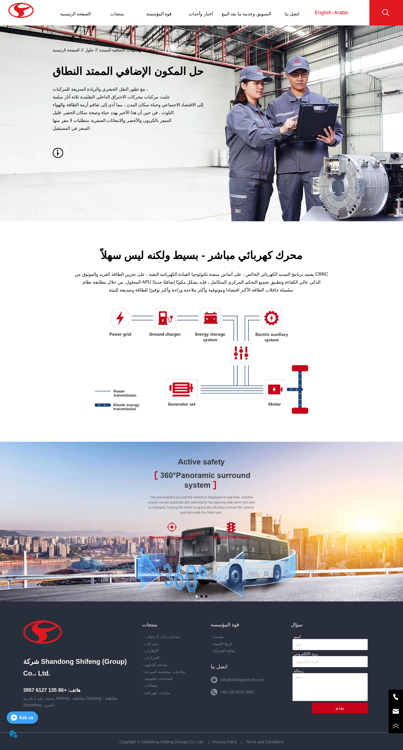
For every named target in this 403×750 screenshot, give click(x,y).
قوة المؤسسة (159, 13)
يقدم (340, 708)
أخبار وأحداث (200, 13)
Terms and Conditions (264, 742)
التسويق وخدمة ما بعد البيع (246, 13)
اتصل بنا (292, 13)
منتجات (117, 13)
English (324, 12)
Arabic (340, 12)
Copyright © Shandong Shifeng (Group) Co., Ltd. (162, 742)
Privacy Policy (225, 742)
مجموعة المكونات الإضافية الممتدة (127, 50)
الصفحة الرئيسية (75, 13)
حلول (89, 50)
